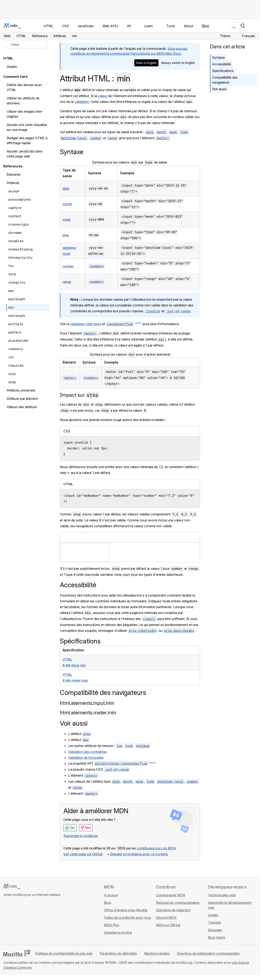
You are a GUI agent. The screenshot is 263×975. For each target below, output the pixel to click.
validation (81, 102)
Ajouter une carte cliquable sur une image (27, 127)
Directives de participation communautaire (208, 953)
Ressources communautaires (178, 903)
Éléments (14, 174)
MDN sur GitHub (168, 925)
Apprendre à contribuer (80, 836)
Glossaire (215, 930)
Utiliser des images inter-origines (25, 113)
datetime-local (74, 138)
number (95, 138)
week (173, 132)
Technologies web (222, 895)
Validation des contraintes (87, 752)
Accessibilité (221, 64)
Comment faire (15, 76)
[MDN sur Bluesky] (13, 921)
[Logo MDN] (12, 886)
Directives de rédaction (173, 910)
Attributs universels (21, 390)
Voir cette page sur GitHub (83, 854)
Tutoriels (214, 922)
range (112, 138)
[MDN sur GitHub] (5, 921)
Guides (12, 67)
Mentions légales (157, 953)
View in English (146, 63)
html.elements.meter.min (88, 713)
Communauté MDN (170, 895)
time (184, 132)
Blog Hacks (216, 937)
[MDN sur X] (20, 921)
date (149, 132)
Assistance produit (118, 932)
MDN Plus (111, 925)
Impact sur (79, 395)
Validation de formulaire (86, 757)
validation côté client (85, 324)
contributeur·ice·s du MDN (156, 848)
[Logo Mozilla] (16, 953)
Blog (205, 26)
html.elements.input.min (87, 703)
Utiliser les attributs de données (23, 100)
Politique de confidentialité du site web (64, 953)
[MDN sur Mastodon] (28, 921)
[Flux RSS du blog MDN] (35, 921)
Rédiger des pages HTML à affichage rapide (27, 140)
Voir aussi (219, 89)
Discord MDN (166, 917)
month (161, 132)
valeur (102, 96)
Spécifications (222, 71)
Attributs (13, 183)
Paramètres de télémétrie (118, 953)
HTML (8, 58)
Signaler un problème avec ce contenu (139, 854)
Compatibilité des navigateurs (225, 79)
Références (13, 166)
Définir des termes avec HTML (24, 87)
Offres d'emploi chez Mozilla (125, 910)
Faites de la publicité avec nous (127, 917)
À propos (111, 895)
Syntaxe (218, 57)
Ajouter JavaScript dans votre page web (25, 153)
